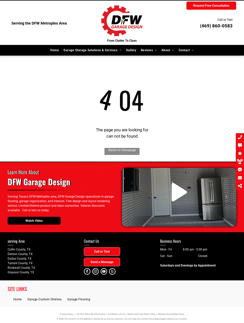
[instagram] (95, 272)
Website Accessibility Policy (171, 314)
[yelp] (112, 272)
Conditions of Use (116, 314)
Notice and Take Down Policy (142, 314)
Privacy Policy (66, 314)
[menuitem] (54, 50)
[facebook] (87, 272)
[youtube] (104, 272)
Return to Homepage (122, 150)
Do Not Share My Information (91, 314)
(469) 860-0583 (216, 26)
